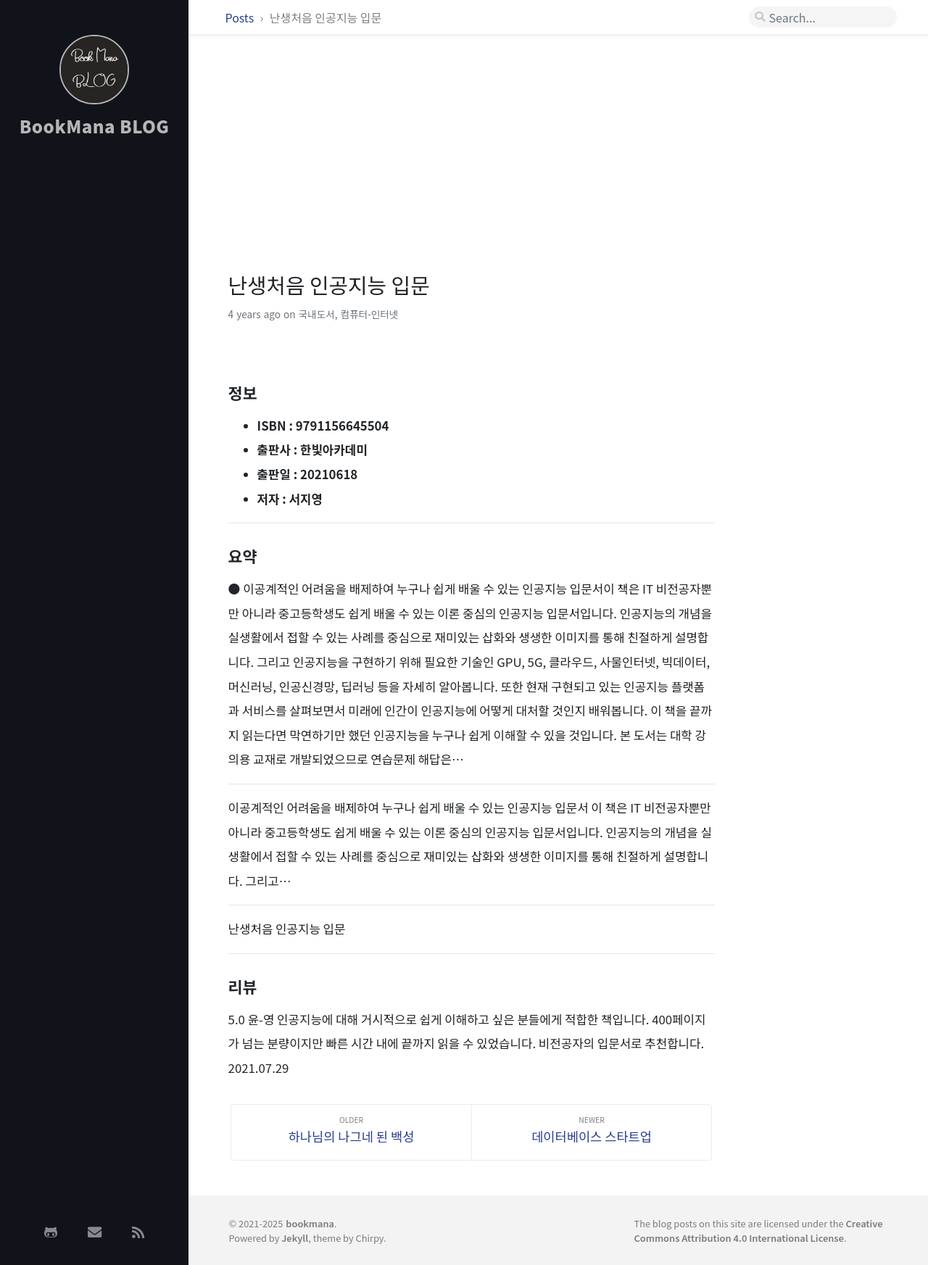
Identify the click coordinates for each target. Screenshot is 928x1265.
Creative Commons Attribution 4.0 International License (758, 1230)
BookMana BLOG (95, 125)
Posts (241, 17)
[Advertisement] (94, 379)
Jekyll (294, 1238)
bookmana (310, 1223)
